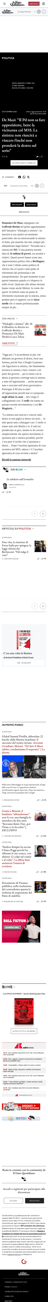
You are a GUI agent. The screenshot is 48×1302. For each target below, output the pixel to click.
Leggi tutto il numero (24, 1031)
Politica (8, 58)
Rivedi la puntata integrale (16, 459)
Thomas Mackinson (11, 836)
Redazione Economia (12, 901)
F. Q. (5, 156)
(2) (8, 492)
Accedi (13, 1201)
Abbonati (34, 4)
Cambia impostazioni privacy (17, 1291)
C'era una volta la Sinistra (17, 653)
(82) (43, 157)
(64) (43, 836)
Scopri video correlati (24, 163)
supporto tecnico (14, 1254)
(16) (43, 901)
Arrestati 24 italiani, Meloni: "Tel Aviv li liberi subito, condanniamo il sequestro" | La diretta (23, 747)
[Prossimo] (43, 514)
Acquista (24, 663)
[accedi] (43, 3)
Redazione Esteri (10, 800)
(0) (43, 559)
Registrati (34, 1201)
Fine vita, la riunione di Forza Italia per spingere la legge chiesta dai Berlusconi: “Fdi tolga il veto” (16, 548)
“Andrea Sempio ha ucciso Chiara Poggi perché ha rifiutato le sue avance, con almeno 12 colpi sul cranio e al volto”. (16, 853)
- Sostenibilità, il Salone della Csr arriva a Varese (22, 1065)
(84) (43, 872)
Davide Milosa (9, 872)
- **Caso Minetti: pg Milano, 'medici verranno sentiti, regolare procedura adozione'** (23, 1083)
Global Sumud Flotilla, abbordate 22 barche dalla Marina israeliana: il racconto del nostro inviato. (22, 739)
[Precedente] (35, 514)
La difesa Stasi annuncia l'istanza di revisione (16, 863)
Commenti (8, 177)
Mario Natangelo (16, 485)
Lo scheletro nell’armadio (20, 479)
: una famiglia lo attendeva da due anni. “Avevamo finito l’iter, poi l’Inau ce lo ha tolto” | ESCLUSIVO (16, 820)
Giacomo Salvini (10, 559)
